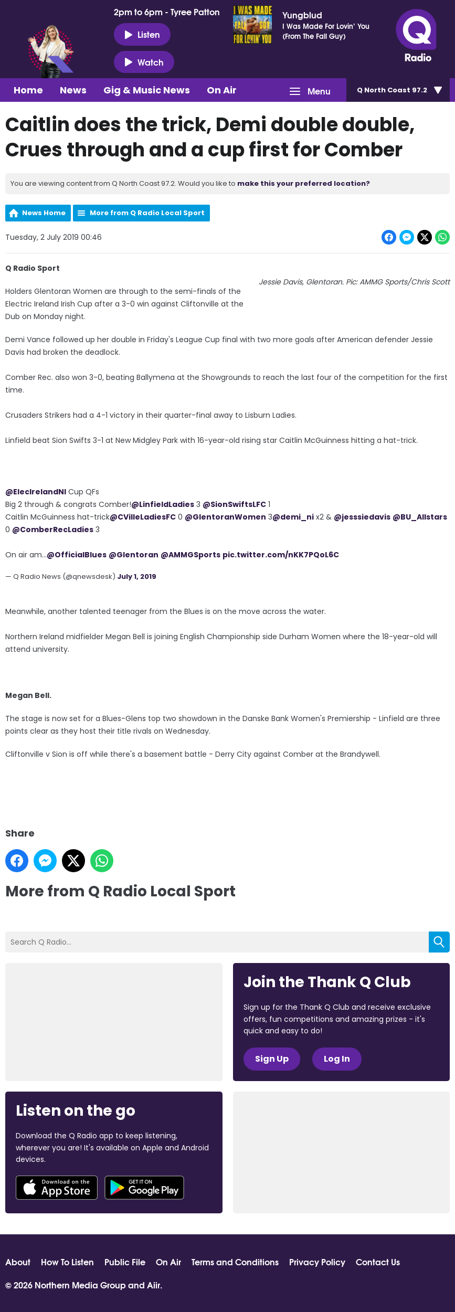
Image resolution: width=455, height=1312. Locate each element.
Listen (142, 34)
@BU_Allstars (420, 517)
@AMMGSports (190, 554)
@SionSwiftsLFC (234, 504)
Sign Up (272, 1059)
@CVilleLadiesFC (143, 517)
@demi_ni (293, 517)
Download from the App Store (57, 1188)
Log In (337, 1059)
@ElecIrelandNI (35, 491)
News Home (44, 213)
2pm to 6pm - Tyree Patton (167, 11)
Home (28, 90)
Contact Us (378, 1261)
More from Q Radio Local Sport (147, 213)
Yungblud (302, 14)
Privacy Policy (317, 1261)
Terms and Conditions (235, 1261)
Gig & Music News (146, 90)
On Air (222, 90)
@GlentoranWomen (225, 517)
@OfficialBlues (77, 554)
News (73, 90)
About (17, 1261)
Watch (144, 62)
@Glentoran (133, 554)
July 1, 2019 (136, 576)
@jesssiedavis (362, 517)
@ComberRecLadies (52, 529)
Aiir (153, 1284)
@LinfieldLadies (162, 504)
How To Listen (67, 1261)
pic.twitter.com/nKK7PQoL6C (281, 554)
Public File (124, 1261)
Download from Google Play (144, 1188)
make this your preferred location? (303, 183)
